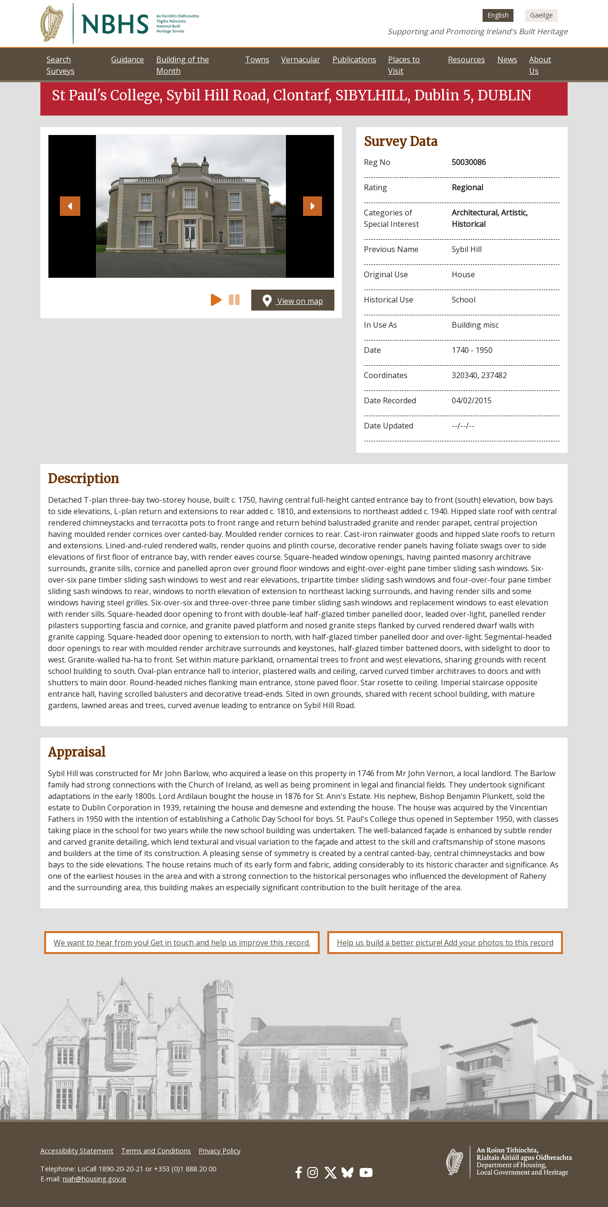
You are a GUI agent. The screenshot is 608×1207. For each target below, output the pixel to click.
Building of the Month (182, 65)
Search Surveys (61, 65)
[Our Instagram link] (312, 1172)
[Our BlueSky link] (347, 1172)
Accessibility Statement (77, 1150)
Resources (466, 59)
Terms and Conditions (156, 1150)
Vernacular (300, 59)
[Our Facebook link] (298, 1172)
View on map (293, 301)
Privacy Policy (219, 1150)
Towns (257, 59)
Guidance (127, 59)
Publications (354, 59)
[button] (69, 206)
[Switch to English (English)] (498, 15)
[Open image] (191, 206)
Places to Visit (404, 65)
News (507, 59)
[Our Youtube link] (366, 1172)
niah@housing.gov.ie (94, 1178)
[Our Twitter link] (330, 1172)
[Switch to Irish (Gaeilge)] (541, 15)
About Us (540, 65)
